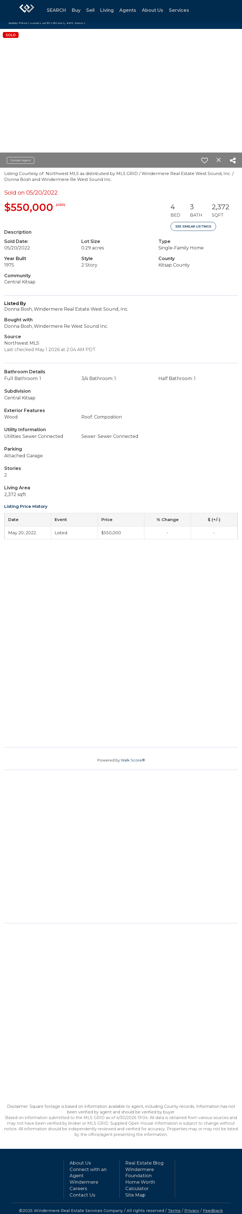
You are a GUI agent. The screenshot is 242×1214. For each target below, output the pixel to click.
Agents (127, 10)
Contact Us (82, 1195)
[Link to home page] (26, 11)
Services (179, 10)
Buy (76, 10)
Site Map (135, 1195)
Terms (174, 1210)
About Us (152, 10)
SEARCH (56, 10)
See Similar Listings (193, 226)
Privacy (191, 1210)
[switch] (205, 160)
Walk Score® (133, 760)
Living (107, 10)
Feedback (213, 1210)
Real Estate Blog (144, 1163)
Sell (90, 10)
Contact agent (20, 160)
